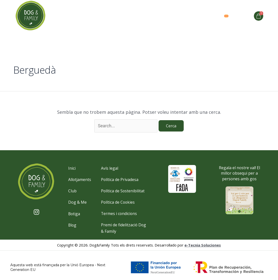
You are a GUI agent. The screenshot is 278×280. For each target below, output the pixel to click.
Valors (191, 16)
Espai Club (166, 16)
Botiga (211, 16)
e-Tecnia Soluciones (202, 245)
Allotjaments (87, 16)
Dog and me (121, 16)
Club (144, 16)
